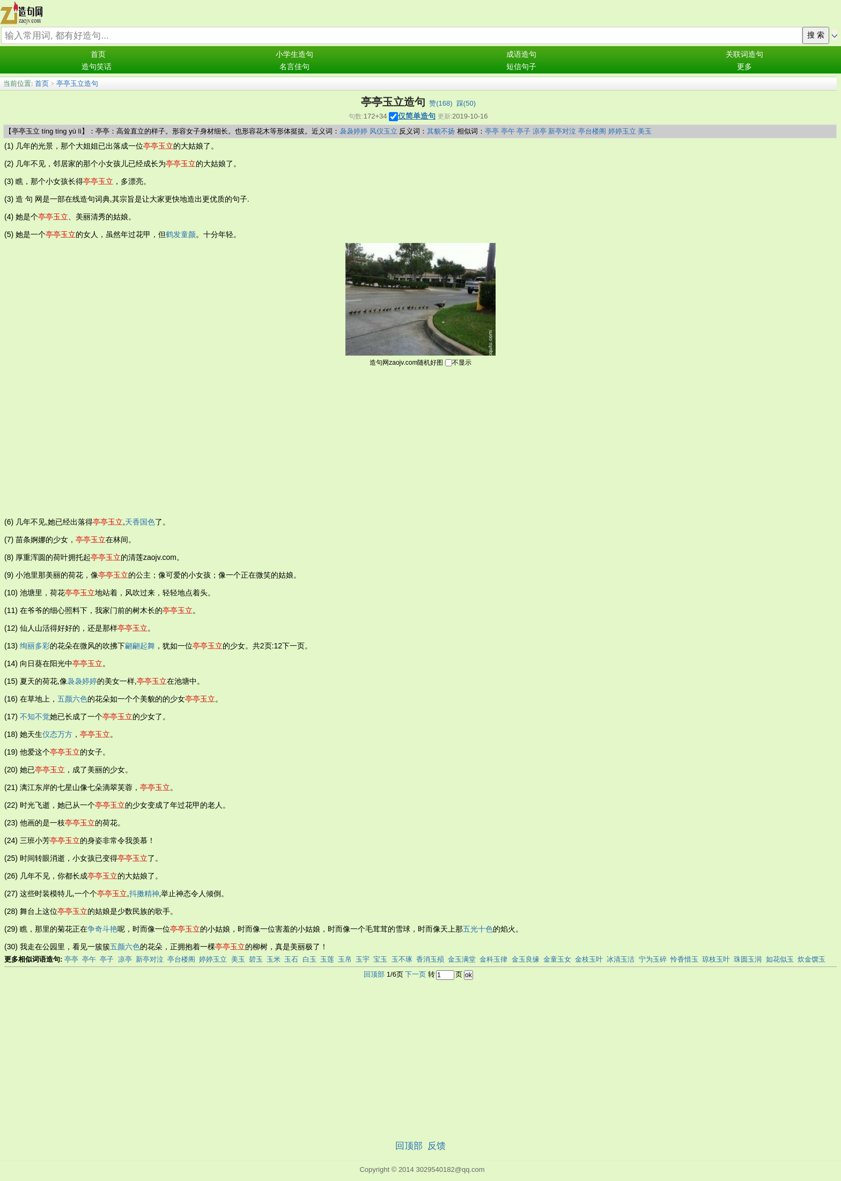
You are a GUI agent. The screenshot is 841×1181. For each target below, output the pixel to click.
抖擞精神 (144, 893)
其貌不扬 (441, 131)
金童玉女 (557, 959)
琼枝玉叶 (716, 959)
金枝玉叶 (589, 959)
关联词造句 (744, 54)
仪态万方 (57, 734)
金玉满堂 (462, 959)
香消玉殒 (430, 959)
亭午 (508, 131)
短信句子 (521, 67)
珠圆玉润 (748, 959)
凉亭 (540, 131)
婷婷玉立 (622, 131)
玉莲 (327, 959)
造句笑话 (97, 67)
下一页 (415, 974)
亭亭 (492, 131)
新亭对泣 (562, 131)
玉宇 (363, 959)
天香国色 (140, 522)
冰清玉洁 (621, 959)
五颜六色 (72, 699)
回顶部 (374, 974)
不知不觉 (35, 716)
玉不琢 (402, 959)
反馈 (436, 1146)
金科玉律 (493, 959)
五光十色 (478, 929)
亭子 (523, 131)
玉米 (274, 959)
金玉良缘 (526, 959)
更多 (744, 67)
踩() (466, 103)
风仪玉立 (383, 131)
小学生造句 (294, 54)
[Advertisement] (420, 441)
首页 (98, 54)
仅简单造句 (417, 116)
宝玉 (380, 959)
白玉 (309, 959)
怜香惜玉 (684, 959)
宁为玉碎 (653, 959)
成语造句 (521, 54)
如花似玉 (780, 959)
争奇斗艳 (102, 929)
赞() (440, 103)
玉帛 (345, 959)
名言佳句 (294, 67)
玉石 (291, 959)
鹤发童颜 (181, 234)
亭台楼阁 (592, 131)
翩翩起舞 (140, 645)
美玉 (645, 131)
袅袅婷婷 (353, 131)
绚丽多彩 (35, 645)
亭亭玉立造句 (77, 83)
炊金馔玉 (811, 959)
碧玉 (256, 959)
